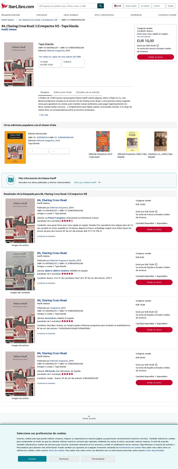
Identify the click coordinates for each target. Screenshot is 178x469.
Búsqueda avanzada (10, 14)
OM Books (50, 371)
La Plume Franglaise (55, 217)
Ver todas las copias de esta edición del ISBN (60, 56)
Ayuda (170, 6)
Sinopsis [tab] (44, 92)
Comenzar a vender (167, 14)
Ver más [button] (44, 115)
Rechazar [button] (64, 459)
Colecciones (41, 14)
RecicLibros (50, 318)
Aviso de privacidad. (155, 450)
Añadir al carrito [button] (155, 57)
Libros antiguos (71, 14)
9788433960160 (65, 137)
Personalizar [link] (98, 458)
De (50, 63)
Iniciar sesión (131, 6)
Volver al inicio (89, 418)
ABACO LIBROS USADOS (57, 270)
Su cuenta (145, 6)
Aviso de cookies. (57, 450)
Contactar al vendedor (46, 236)
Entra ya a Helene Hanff (87, 182)
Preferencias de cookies (130, 447)
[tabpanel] (85, 106)
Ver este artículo (143, 36)
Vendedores (136, 14)
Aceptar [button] (32, 459)
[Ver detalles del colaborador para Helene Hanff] (9, 29)
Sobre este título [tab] (63, 92)
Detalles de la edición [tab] (87, 92)
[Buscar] (100, 5)
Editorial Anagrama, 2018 (48, 140)
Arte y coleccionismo (104, 14)
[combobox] (67, 5)
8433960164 (43, 137)
